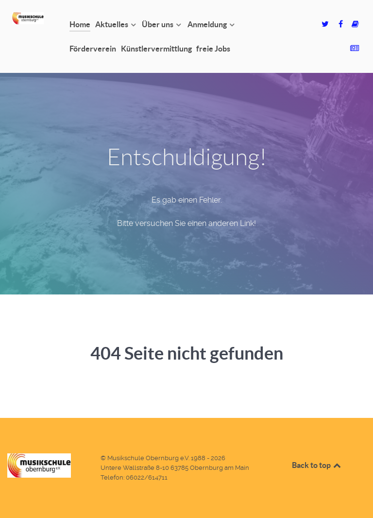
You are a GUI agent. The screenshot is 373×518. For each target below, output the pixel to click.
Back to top (317, 465)
